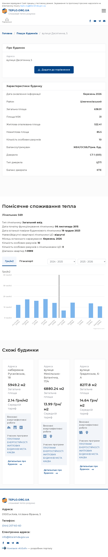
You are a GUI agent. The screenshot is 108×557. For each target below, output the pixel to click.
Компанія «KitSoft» (17, 548)
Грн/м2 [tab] (9, 261)
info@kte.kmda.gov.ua (15, 537)
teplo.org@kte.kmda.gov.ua (33, 6)
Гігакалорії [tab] (26, 261)
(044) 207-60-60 (11, 525)
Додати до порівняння (56, 69)
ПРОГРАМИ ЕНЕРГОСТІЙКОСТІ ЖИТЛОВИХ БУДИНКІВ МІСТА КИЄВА (17, 446)
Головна (7, 33)
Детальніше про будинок (17, 462)
